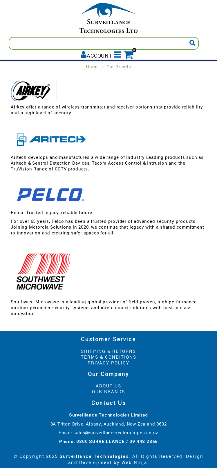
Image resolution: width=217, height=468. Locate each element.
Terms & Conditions (108, 357)
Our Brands (108, 391)
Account (99, 55)
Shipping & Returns (108, 351)
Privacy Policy (108, 363)
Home (92, 67)
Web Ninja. (135, 462)
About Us (108, 386)
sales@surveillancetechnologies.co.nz (115, 432)
